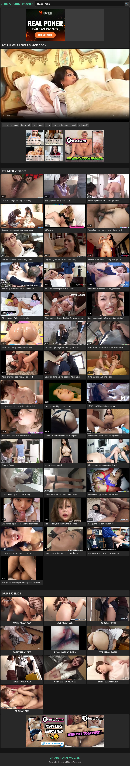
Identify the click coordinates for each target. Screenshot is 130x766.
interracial (25, 125)
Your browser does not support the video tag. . (65, 85)
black (74, 125)
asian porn (64, 125)
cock (48, 125)
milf (34, 125)
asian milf (83, 125)
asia (54, 125)
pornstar (14, 125)
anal (41, 125)
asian (5, 125)
